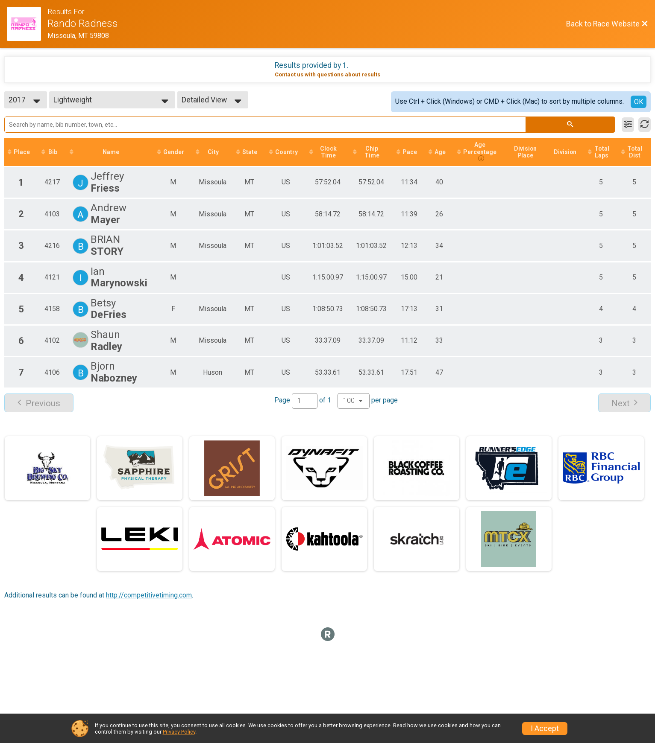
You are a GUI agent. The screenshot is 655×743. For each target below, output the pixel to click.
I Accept (545, 728)
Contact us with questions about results (327, 74)
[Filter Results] (628, 124)
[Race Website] (27, 24)
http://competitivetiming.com (149, 595)
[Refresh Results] (644, 124)
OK (638, 102)
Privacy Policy (179, 731)
